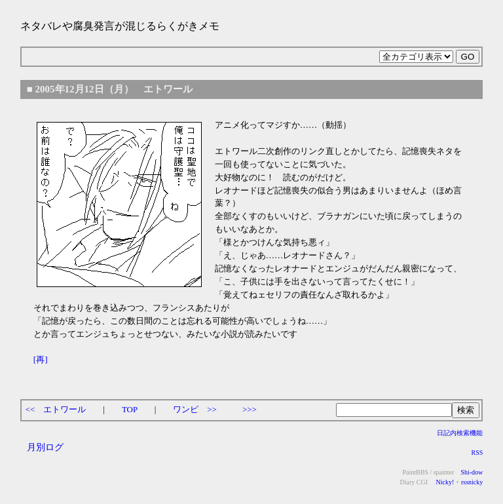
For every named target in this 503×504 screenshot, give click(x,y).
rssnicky (472, 482)
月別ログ (45, 447)
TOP (130, 409)
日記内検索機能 (460, 432)
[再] (40, 359)
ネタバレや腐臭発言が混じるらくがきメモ (119, 25)
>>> (249, 409)
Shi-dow (471, 472)
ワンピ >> (195, 409)
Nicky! (444, 482)
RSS (477, 452)
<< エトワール (56, 409)
